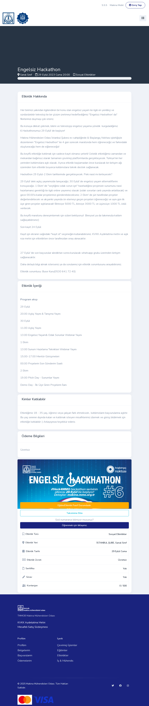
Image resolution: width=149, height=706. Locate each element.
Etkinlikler (62, 655)
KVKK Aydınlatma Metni (31, 622)
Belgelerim (24, 650)
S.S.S (104, 5)
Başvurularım (25, 655)
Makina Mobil (117, 5)
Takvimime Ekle (75, 513)
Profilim (22, 645)
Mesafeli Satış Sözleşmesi (33, 627)
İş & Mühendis (65, 661)
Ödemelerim (25, 661)
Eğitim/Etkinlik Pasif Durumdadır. (74, 505)
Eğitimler (62, 650)
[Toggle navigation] (142, 18)
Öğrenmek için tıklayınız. (74, 525)
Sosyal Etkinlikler (85, 75)
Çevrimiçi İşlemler (67, 645)
